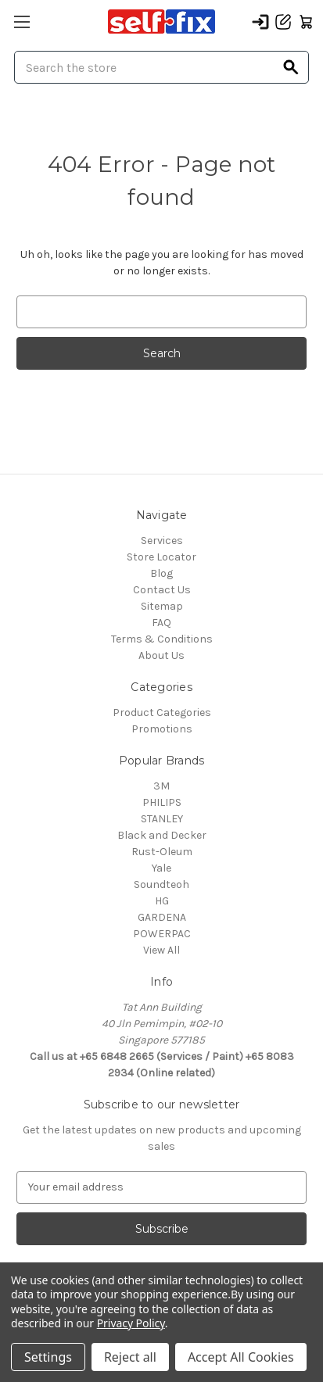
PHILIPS (161, 802)
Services (162, 540)
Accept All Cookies (241, 1357)
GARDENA (162, 917)
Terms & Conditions (162, 639)
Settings (48, 1357)
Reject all (130, 1357)
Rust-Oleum (161, 851)
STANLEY (162, 818)
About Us (161, 655)
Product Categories (162, 712)
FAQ (161, 622)
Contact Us (162, 589)
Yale (161, 868)
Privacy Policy (131, 1323)
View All (161, 950)
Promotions (161, 729)
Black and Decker (161, 835)
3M (161, 786)
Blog (161, 573)
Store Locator (161, 557)
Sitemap (162, 606)
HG (162, 901)
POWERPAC (162, 933)
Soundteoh (161, 884)
